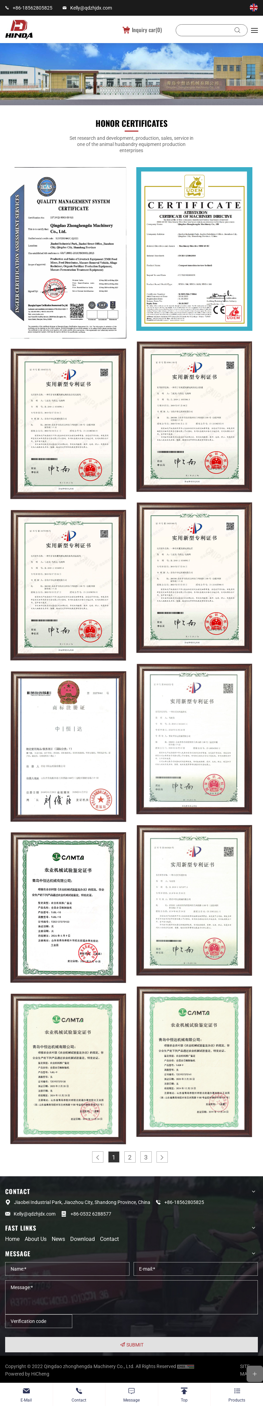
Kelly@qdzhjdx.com (91, 8)
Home (12, 1239)
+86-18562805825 (32, 8)
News (58, 1239)
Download (82, 1239)
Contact (109, 1239)
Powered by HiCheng (27, 1374)
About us (36, 1239)
